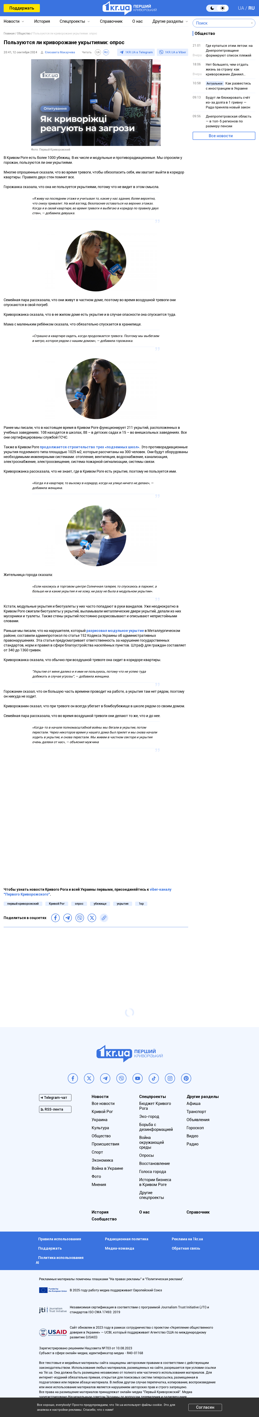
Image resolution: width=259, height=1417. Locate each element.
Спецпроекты (72, 21)
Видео (192, 1135)
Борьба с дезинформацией (156, 1127)
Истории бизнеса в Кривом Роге (155, 1182)
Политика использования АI (60, 1260)
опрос (79, 903)
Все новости (221, 135)
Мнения (99, 1184)
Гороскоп (195, 1127)
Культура (100, 1127)
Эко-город (149, 1116)
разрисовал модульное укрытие (115, 630)
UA (241, 8)
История (42, 21)
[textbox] (221, 23)
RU (251, 8)
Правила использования (59, 1239)
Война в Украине (107, 1168)
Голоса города (152, 1171)
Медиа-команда (119, 1248)
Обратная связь (186, 1248)
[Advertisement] (96, 959)
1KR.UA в (139, 52)
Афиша (194, 1103)
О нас (137, 21)
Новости (11, 21)
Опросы (146, 1155)
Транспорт (196, 1111)
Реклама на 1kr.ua (187, 1239)
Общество (101, 1135)
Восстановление (154, 1163)
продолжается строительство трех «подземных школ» (89, 447)
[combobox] (221, 23)
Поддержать (21, 8)
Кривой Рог (57, 903)
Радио (192, 1144)
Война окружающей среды (151, 1142)
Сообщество (104, 1219)
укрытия (122, 903)
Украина (99, 1119)
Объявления (198, 1119)
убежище (100, 903)
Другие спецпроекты (151, 1195)
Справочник (111, 21)
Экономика (102, 1160)
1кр (141, 903)
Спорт (97, 1152)
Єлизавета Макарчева (60, 52)
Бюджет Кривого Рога (155, 1106)
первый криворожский (23, 903)
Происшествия (105, 1144)
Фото (96, 1176)
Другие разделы (167, 21)
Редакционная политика (126, 1239)
